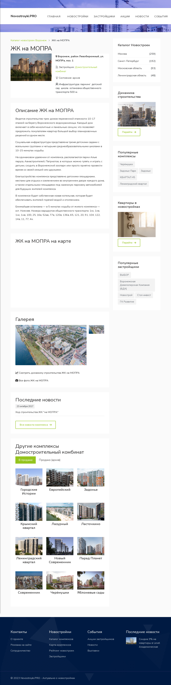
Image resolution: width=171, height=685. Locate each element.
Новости (142, 16)
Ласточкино (90, 524)
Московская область (130, 68)
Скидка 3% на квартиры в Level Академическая (149, 643)
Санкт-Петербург (128, 61)
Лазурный (60, 524)
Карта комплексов (60, 645)
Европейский (60, 489)
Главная (54, 16)
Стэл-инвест (144, 295)
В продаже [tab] (26, 460)
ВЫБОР (124, 275)
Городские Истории (29, 491)
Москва (122, 54)
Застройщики (104, 16)
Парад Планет (90, 558)
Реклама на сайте (21, 645)
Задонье (91, 489)
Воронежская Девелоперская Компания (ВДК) (135, 285)
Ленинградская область (132, 75)
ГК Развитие (127, 301)
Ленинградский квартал (29, 560)
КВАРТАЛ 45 (127, 177)
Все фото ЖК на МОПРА (31, 380)
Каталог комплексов (61, 639)
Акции (125, 16)
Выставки (93, 650)
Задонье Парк (128, 170)
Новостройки (77, 16)
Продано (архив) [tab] (49, 460)
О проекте (17, 639)
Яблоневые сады (90, 592)
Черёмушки (59, 592)
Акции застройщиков (101, 639)
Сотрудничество (20, 650)
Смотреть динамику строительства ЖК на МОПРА (47, 373)
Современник (29, 592)
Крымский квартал (29, 526)
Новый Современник (60, 560)
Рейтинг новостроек (61, 650)
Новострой (126, 295)
